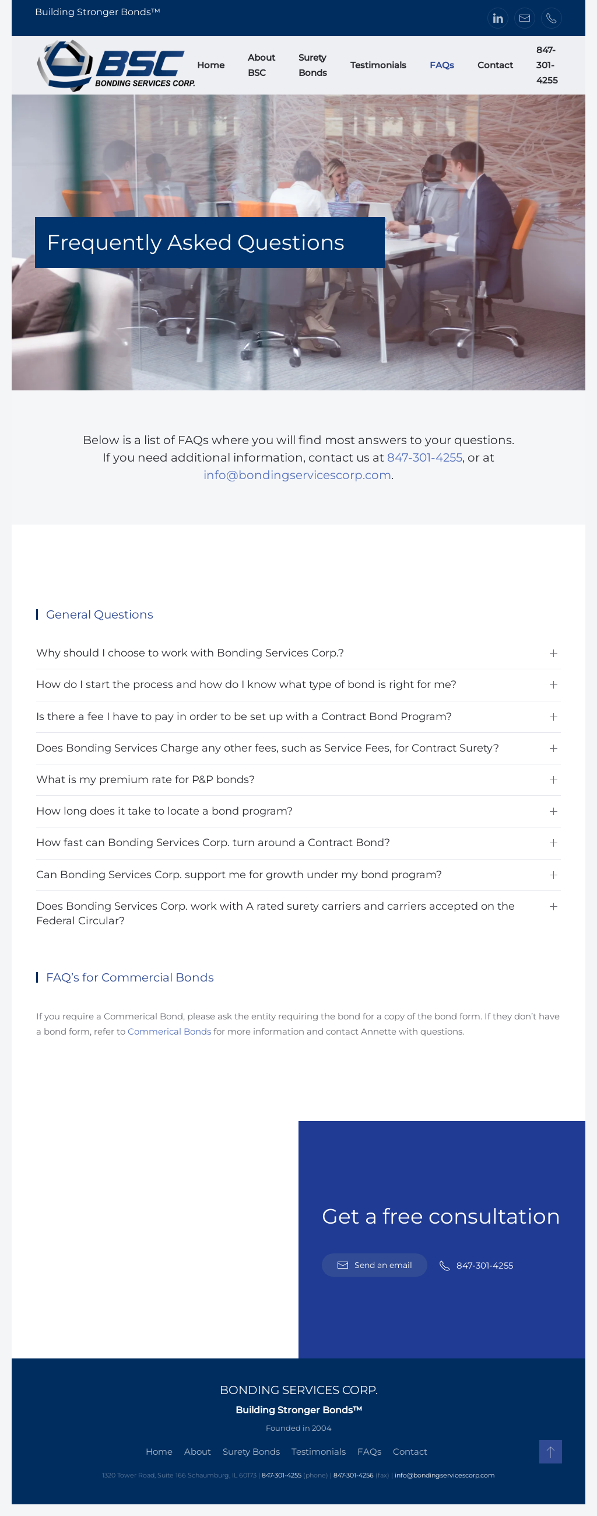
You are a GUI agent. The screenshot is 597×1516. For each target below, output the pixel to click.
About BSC (261, 65)
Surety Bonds (312, 65)
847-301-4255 (547, 65)
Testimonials (378, 65)
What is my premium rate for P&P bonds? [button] (145, 779)
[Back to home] (116, 65)
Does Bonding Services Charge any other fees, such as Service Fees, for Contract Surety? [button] (267, 748)
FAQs (442, 65)
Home (210, 65)
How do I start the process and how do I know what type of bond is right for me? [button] (246, 684)
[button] (549, 1451)
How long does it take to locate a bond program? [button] (164, 811)
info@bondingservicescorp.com (297, 475)
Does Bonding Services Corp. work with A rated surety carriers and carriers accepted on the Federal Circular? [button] (275, 913)
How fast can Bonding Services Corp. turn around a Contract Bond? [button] (213, 842)
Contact (495, 65)
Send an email (374, 1265)
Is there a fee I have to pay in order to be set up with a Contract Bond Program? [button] (244, 716)
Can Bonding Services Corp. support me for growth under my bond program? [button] (239, 874)
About (196, 1451)
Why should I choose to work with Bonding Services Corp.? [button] (190, 653)
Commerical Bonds (170, 1031)
